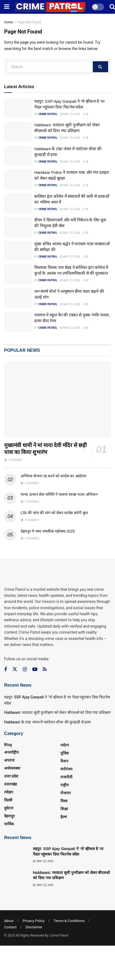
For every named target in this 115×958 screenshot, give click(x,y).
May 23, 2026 (70, 114)
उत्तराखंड (10, 784)
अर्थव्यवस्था (12, 768)
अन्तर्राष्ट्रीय (11, 752)
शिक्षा (64, 809)
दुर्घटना (8, 808)
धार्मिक (9, 824)
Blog (8, 744)
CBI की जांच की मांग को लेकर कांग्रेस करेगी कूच (54, 513)
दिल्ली (8, 800)
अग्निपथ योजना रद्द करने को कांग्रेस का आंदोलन (53, 476)
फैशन (64, 761)
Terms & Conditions (69, 921)
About (9, 921)
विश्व (64, 801)
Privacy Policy (33, 921)
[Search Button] (100, 66)
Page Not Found (29, 22)
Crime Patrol (47, 114)
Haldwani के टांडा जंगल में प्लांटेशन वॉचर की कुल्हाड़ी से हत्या (47, 722)
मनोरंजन (66, 769)
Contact (10, 927)
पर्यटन (64, 745)
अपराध (9, 760)
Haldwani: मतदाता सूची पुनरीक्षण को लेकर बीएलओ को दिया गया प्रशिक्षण (57, 712)
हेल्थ (63, 817)
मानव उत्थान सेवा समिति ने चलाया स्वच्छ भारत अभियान (59, 494)
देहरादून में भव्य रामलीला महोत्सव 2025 (48, 531)
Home (8, 22)
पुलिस (64, 753)
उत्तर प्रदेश (11, 776)
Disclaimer (34, 927)
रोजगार (65, 793)
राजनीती (66, 777)
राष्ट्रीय (64, 785)
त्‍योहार (8, 792)
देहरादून (9, 816)
